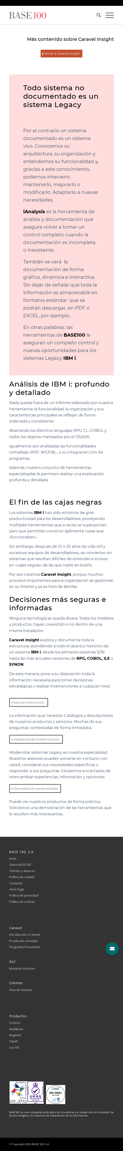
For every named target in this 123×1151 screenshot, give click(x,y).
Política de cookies (22, 902)
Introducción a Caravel (24, 934)
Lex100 (14, 1047)
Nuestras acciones (22, 968)
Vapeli (13, 1041)
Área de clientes (20, 990)
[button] (112, 948)
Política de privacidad (23, 895)
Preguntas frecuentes (24, 947)
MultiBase (16, 1029)
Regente (15, 1035)
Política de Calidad (22, 877)
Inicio (12, 858)
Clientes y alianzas (22, 871)
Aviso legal (16, 889)
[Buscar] (96, 15)
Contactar (16, 883)
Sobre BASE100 (20, 864)
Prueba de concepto (23, 941)
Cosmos (15, 1023)
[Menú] (107, 15)
